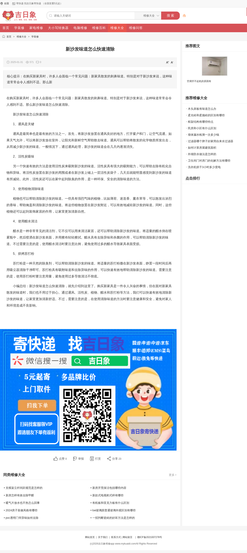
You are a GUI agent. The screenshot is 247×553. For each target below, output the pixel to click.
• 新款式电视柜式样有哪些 (107, 495)
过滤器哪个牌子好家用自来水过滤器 (210, 141)
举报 (81, 458)
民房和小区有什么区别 (202, 128)
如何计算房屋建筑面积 (202, 147)
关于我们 (103, 537)
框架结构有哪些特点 (200, 121)
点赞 (63, 458)
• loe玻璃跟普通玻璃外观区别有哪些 (113, 510)
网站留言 (127, 537)
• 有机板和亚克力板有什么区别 (109, 502)
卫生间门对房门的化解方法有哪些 (209, 160)
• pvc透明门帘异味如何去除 (21, 517)
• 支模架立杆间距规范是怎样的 (23, 487)
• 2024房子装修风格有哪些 (20, 510)
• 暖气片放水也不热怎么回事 (22, 502)
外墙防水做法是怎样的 (202, 154)
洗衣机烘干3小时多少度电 (204, 167)
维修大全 (21, 36)
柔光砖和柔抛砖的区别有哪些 (206, 115)
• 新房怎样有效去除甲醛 (19, 495)
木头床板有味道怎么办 (202, 108)
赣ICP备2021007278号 (149, 537)
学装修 (35, 36)
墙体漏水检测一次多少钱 (203, 134)
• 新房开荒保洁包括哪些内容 (108, 487)
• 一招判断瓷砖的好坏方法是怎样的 (112, 517)
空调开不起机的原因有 (199, 81)
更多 (173, 474)
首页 (8, 36)
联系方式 (116, 537)
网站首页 (90, 537)
